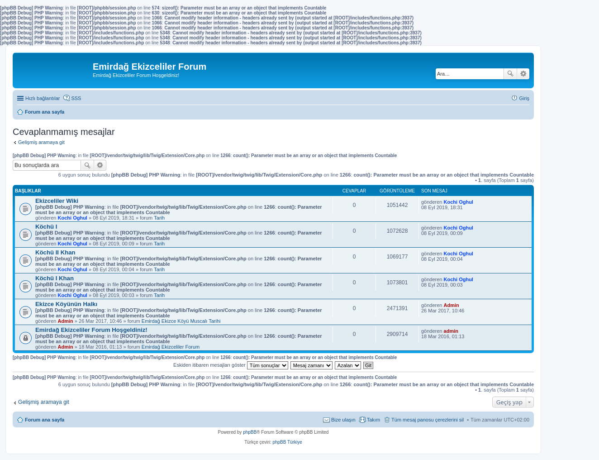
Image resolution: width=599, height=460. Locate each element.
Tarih (159, 217)
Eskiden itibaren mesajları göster (230, 365)
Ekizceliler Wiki (56, 200)
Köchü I (46, 226)
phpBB (250, 432)
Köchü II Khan (55, 252)
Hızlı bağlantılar (42, 98)
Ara (510, 73)
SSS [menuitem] (76, 98)
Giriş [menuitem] (524, 98)
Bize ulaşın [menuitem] (343, 419)
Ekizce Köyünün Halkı (66, 304)
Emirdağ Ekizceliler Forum (171, 347)
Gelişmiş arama (523, 73)
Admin (65, 321)
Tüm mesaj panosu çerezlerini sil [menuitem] (427, 419)
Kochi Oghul (72, 217)
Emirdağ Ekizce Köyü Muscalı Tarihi (181, 321)
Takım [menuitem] (373, 419)
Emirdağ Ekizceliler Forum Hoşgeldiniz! (91, 329)
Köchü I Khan (54, 278)
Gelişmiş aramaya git (41, 142)
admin (451, 331)
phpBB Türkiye (287, 442)
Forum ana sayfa (44, 419)
